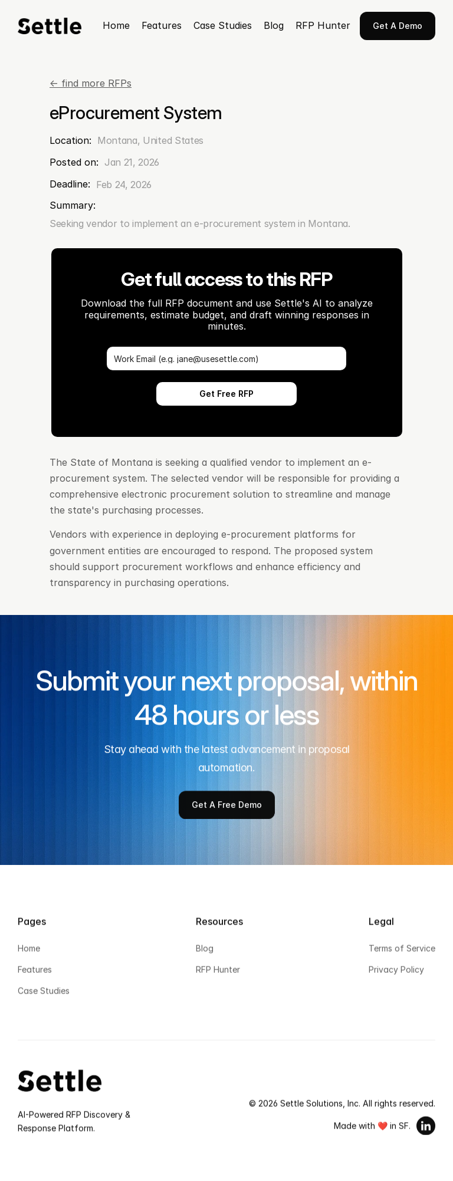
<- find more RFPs (91, 83)
